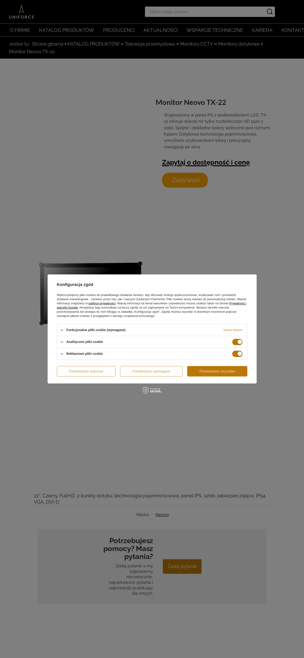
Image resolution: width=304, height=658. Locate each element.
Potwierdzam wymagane (151, 371)
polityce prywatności (101, 303)
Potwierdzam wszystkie (217, 371)
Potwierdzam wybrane (86, 371)
